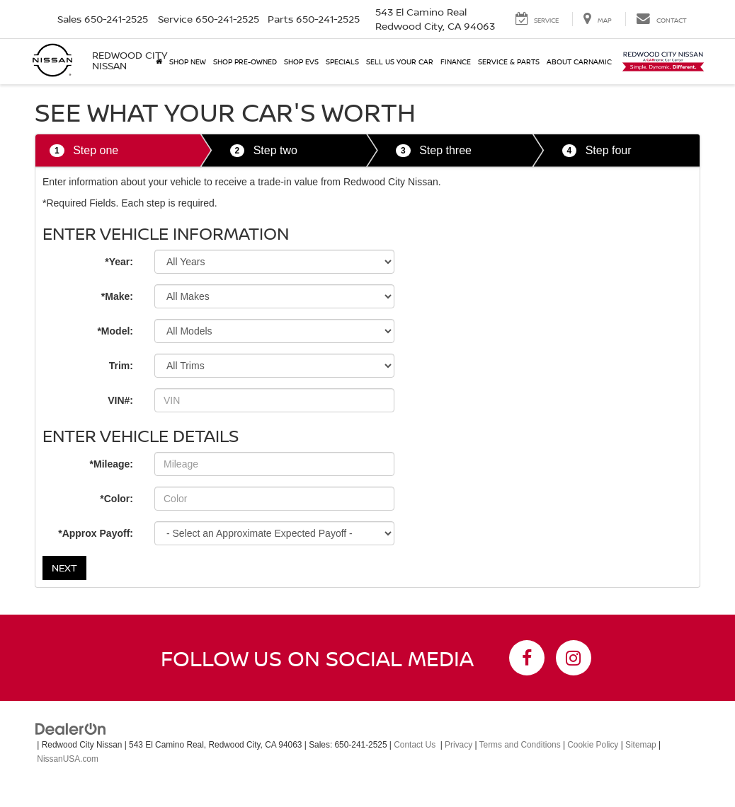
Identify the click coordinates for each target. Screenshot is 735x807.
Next (64, 567)
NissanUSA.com (67, 759)
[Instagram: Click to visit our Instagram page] (573, 657)
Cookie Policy (592, 745)
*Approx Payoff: (95, 533)
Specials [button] (342, 61)
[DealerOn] (71, 727)
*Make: (117, 296)
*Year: (119, 261)
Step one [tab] (84, 151)
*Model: (115, 331)
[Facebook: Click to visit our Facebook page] (527, 657)
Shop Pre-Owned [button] (245, 61)
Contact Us (414, 745)
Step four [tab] (597, 151)
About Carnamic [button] (579, 61)
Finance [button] (455, 61)
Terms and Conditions (520, 745)
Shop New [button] (187, 61)
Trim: (121, 365)
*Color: (116, 498)
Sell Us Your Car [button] (399, 61)
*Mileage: (111, 464)
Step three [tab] (434, 151)
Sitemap (640, 745)
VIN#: (120, 400)
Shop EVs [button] (301, 61)
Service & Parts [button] (509, 61)
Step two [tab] (263, 151)
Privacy (458, 745)
